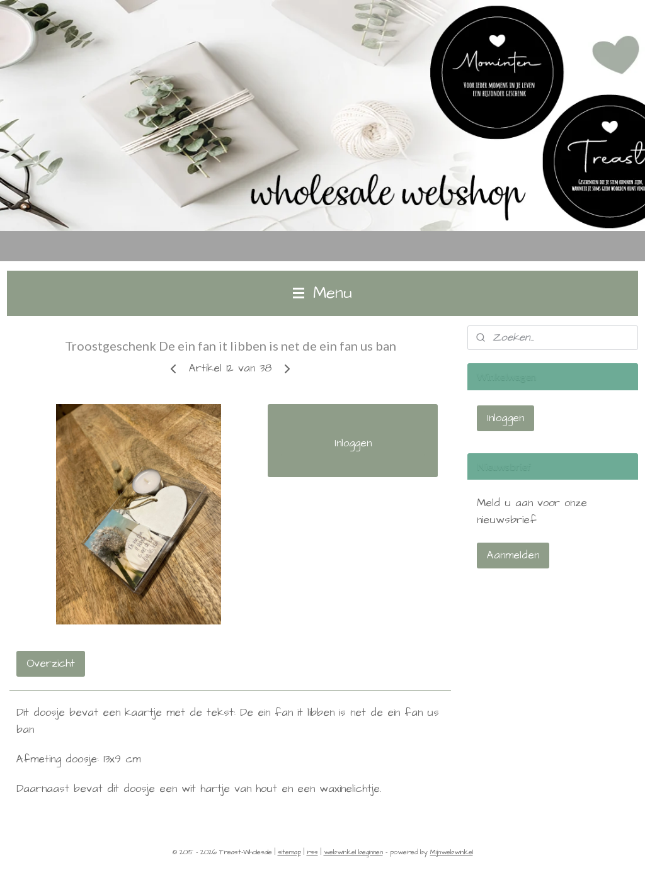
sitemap (289, 852)
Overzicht (50, 663)
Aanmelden (513, 555)
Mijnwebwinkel (451, 852)
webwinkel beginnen (353, 852)
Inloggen (353, 443)
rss (312, 852)
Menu (322, 293)
